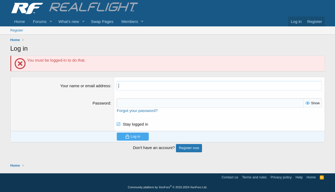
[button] (50, 21)
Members (129, 21)
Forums (40, 21)
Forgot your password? (137, 110)
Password (101, 103)
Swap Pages (102, 21)
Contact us (229, 177)
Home (19, 21)
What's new (68, 21)
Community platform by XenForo (167, 187)
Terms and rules (254, 177)
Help (299, 177)
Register (16, 30)
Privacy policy (281, 177)
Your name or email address (85, 85)
